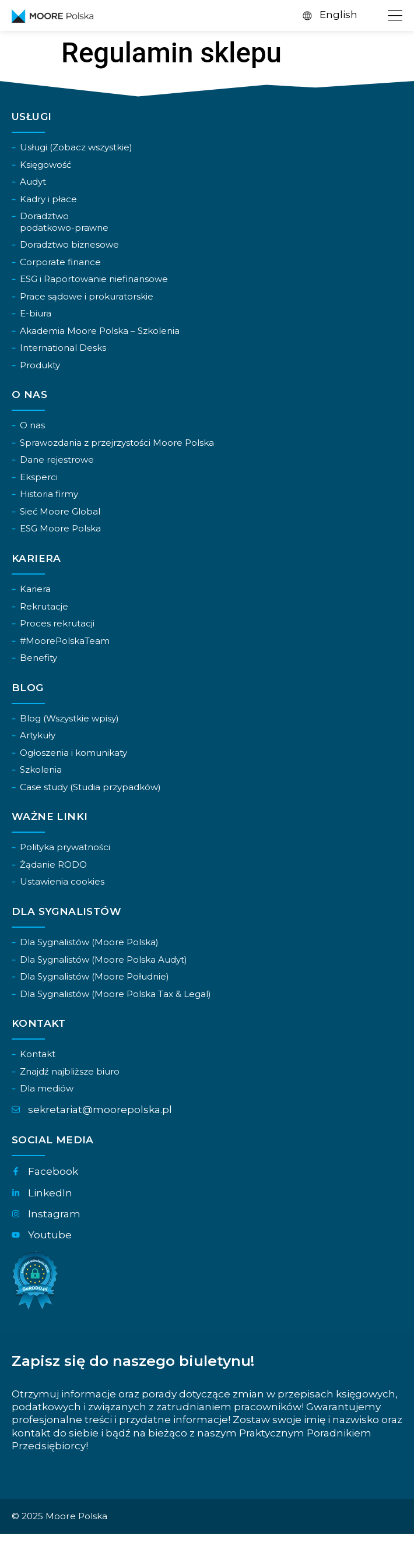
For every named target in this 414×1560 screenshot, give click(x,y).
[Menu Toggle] (393, 15)
